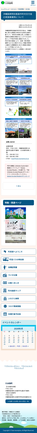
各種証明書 (12, 267)
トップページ (5, 9)
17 (4, 340)
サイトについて (27, 366)
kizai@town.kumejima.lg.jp (20, 159)
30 (32, 342)
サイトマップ (19, 368)
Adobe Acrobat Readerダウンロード (18, 176)
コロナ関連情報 (14, 306)
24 (4, 342)
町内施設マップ (14, 290)
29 (28, 342)
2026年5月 (18, 328)
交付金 (28, 9)
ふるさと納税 (13, 298)
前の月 (12, 346)
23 (32, 340)
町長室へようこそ (15, 251)
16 (32, 338)
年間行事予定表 (14, 314)
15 (28, 338)
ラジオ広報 (12, 275)
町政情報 (21, 9)
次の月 (24, 346)
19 (14, 340)
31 (4, 344)
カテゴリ (14, 9)
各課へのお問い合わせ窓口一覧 (19, 401)
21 (23, 340)
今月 (18, 346)
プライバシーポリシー (13, 366)
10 (4, 338)
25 (9, 342)
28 (23, 342)
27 (18, 342)
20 (18, 340)
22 (28, 340)
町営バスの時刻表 (16, 259)
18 (9, 340)
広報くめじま (13, 283)
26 (14, 342)
